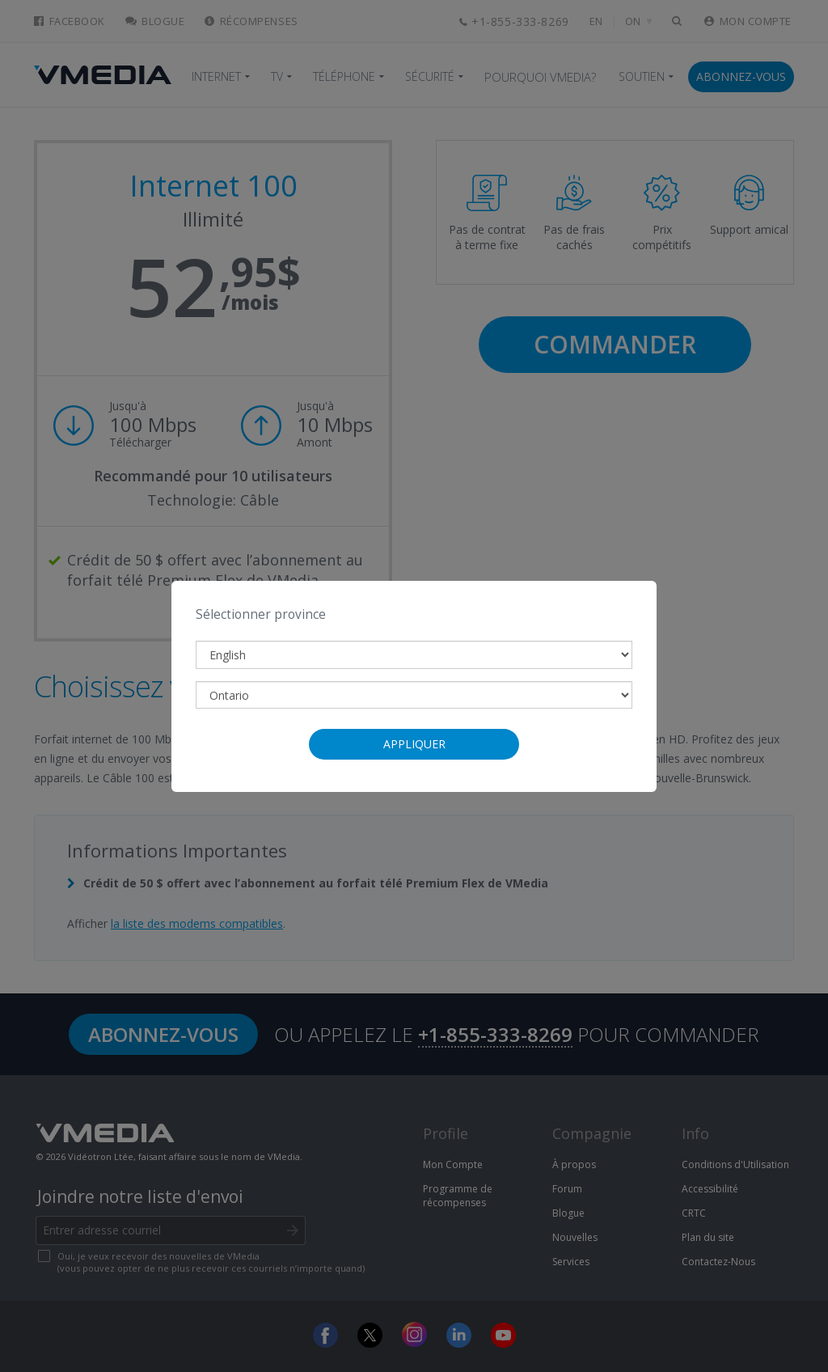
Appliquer (414, 744)
